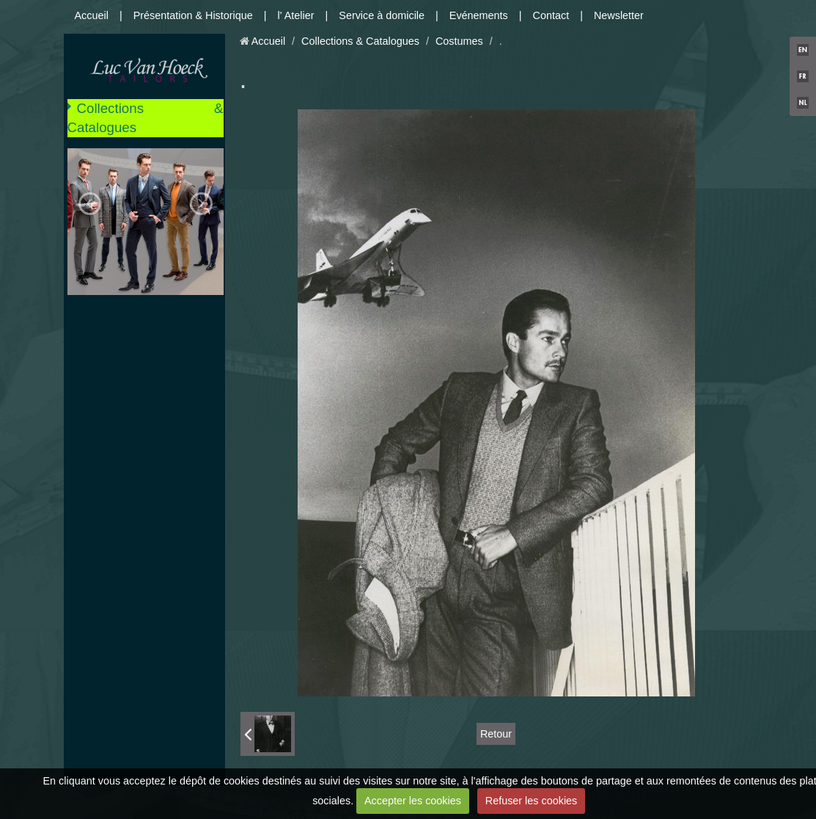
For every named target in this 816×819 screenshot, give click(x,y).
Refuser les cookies (531, 801)
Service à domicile (381, 15)
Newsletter (619, 15)
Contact (551, 15)
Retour (496, 734)
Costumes (459, 41)
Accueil (92, 15)
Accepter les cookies (412, 801)
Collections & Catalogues (145, 118)
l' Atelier (296, 15)
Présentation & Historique (193, 15)
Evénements (478, 15)
